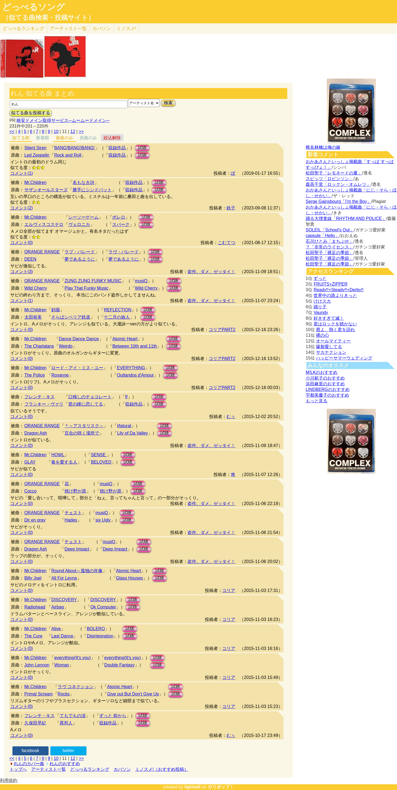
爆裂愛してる (329, 346)
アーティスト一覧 (48, 769)
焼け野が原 (75, 491)
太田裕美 (33, 317)
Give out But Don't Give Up (133, 694)
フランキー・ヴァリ (43, 404)
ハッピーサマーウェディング (344, 358)
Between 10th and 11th (134, 346)
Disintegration (100, 636)
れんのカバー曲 (29, 763)
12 (72, 131)
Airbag (57, 607)
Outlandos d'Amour (135, 375)
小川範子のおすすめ (325, 378)
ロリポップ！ (221, 787)
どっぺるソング (33, 7)
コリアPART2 (222, 329)
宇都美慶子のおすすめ (327, 395)
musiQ (141, 281)
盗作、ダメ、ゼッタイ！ (211, 271)
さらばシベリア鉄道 (70, 317)
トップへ (18, 769)
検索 (168, 103)
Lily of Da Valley (132, 433)
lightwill (192, 787)
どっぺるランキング (89, 769)
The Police (34, 375)
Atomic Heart (124, 338)
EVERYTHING (131, 367)
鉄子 (231, 208)
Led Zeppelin (37, 155)
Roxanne (60, 375)
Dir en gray (35, 520)
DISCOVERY (64, 599)
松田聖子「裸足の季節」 (329, 252)
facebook (30, 750)
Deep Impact (76, 549)
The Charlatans (39, 346)
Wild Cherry (35, 288)
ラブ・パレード (79, 252)
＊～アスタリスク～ (84, 425)
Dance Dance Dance (79, 338)
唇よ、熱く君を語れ (335, 329)
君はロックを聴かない (335, 324)
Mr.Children (35, 182)
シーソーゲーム (83, 217)
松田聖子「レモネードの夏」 (334, 173)
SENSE (99, 454)
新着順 (42, 137)
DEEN (30, 259)
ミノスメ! (126, 28)
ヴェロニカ (79, 224)
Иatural (124, 425)
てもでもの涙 (73, 715)
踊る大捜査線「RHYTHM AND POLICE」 (346, 218)
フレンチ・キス (39, 396)
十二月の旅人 (117, 317)
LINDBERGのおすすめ (328, 389)
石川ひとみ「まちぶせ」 (329, 241)
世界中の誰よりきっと (335, 295)
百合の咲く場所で (81, 433)
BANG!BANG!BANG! (74, 147)
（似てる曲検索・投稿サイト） (48, 17)
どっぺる (23, 28)
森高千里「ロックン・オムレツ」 (338, 184)
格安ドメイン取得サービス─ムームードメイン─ (63, 120)
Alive (56, 628)
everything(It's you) (72, 657)
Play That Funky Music (86, 288)
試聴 (142, 147)
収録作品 (117, 147)
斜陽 (55, 309)
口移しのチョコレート (90, 396)
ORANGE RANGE (42, 252)
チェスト (73, 512)
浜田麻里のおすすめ (325, 383)
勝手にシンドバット (92, 189)
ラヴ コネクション (75, 686)
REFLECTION (117, 309)
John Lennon (37, 665)
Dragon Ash (35, 433)
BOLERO (96, 628)
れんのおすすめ (65, 763)
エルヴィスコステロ (43, 224)
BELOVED (101, 462)
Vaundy (321, 312)
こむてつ (226, 242)
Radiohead (34, 607)
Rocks (64, 694)
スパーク (121, 224)
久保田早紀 (35, 723)
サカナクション (331, 352)
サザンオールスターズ (46, 189)
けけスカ (322, 301)
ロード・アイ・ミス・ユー (77, 367)
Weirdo (65, 346)
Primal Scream (38, 694)
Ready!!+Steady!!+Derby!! (338, 289)
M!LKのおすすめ (321, 372)
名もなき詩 (83, 182)
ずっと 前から (112, 715)
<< (12, 131)
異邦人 (66, 723)
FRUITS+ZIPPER (330, 284)
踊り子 (320, 307)
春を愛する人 (64, 462)
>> (81, 131)
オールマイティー (333, 341)
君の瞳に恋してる (85, 404)
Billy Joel (32, 578)
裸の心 (322, 335)
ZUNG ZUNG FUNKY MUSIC (92, 281)
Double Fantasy (119, 665)
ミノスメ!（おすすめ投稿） (161, 769)
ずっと (320, 278)
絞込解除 (112, 137)
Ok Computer (103, 607)
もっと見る (316, 401)
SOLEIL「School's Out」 (330, 230)
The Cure (33, 636)
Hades (70, 520)
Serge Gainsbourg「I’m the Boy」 (338, 201)
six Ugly (103, 520)
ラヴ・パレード (123, 252)
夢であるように (79, 259)
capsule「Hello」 (322, 235)
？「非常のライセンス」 (329, 247)
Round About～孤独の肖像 (76, 570)
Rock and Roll (67, 155)
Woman (61, 665)
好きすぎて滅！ (329, 318)
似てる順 (21, 137)
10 (56, 131)
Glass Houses (129, 578)
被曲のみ (64, 137)
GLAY (30, 462)
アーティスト (68, 28)
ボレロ (118, 217)
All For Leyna (64, 578)
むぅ (231, 416)
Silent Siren (35, 147)
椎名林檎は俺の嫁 (323, 147)
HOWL (57, 454)
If (126, 396)
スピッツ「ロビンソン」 (329, 178)
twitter (68, 750)
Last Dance (62, 636)
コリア (228, 590)
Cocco (30, 491)
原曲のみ (88, 137)
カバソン (101, 28)
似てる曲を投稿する (30, 113)
